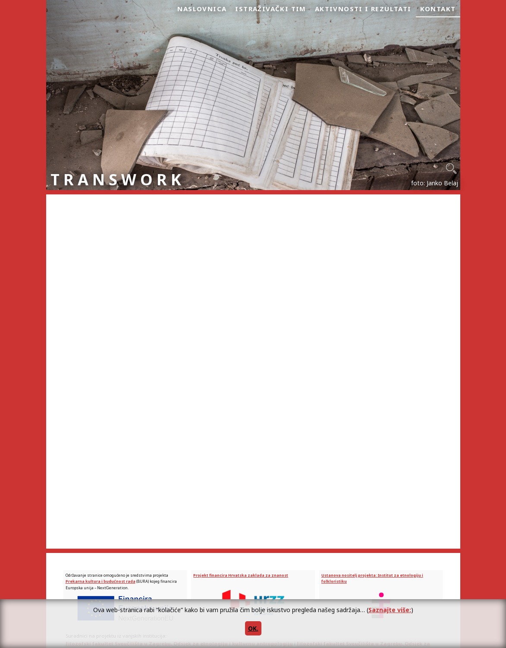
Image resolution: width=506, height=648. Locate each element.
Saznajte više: (389, 610)
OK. (253, 628)
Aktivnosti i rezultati (363, 8)
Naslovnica (201, 8)
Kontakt (438, 8)
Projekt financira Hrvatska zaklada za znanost (240, 575)
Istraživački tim (270, 8)
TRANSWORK (117, 179)
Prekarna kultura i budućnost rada (100, 581)
